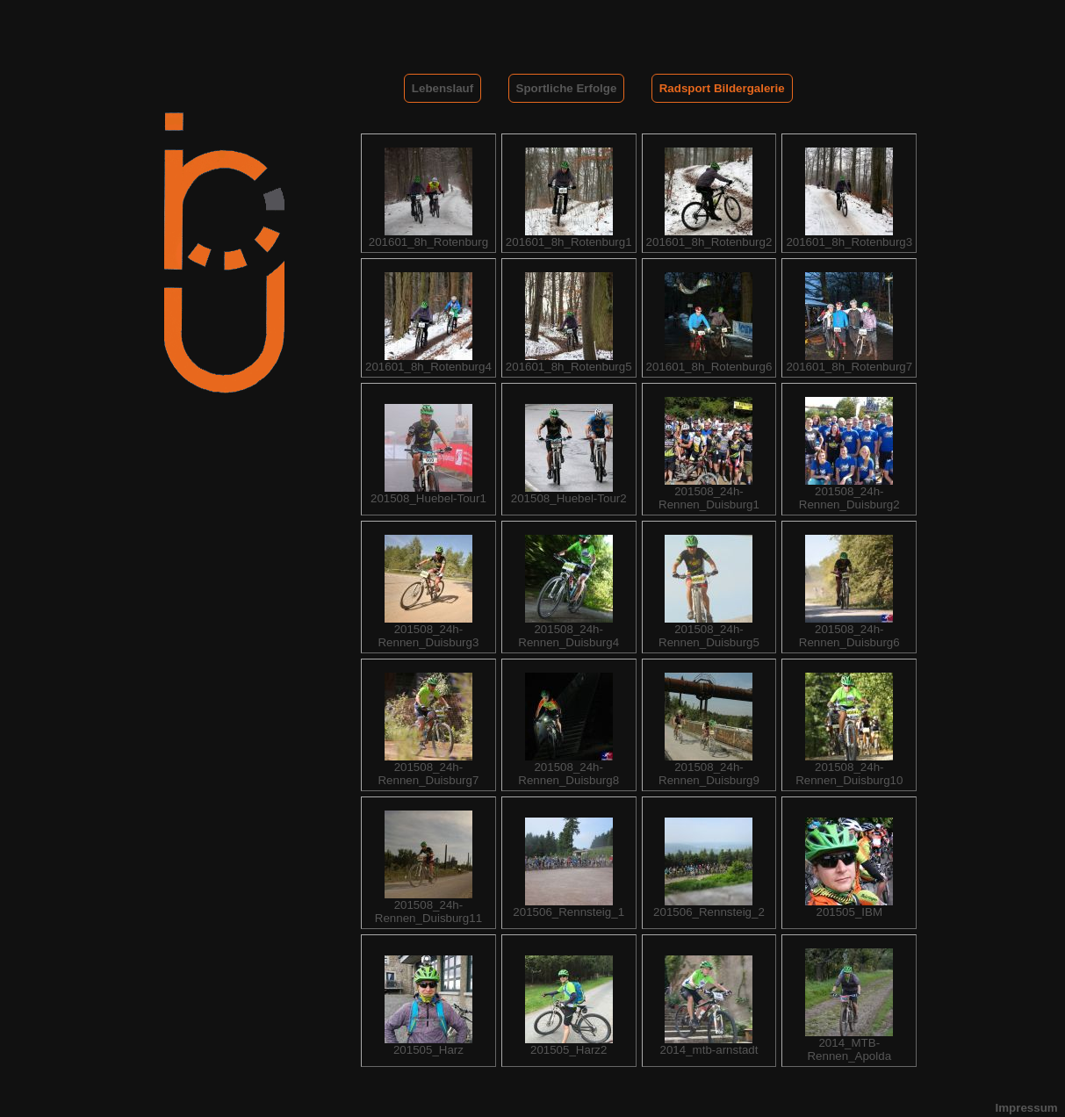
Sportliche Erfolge (566, 88)
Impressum (1027, 1107)
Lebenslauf (442, 88)
